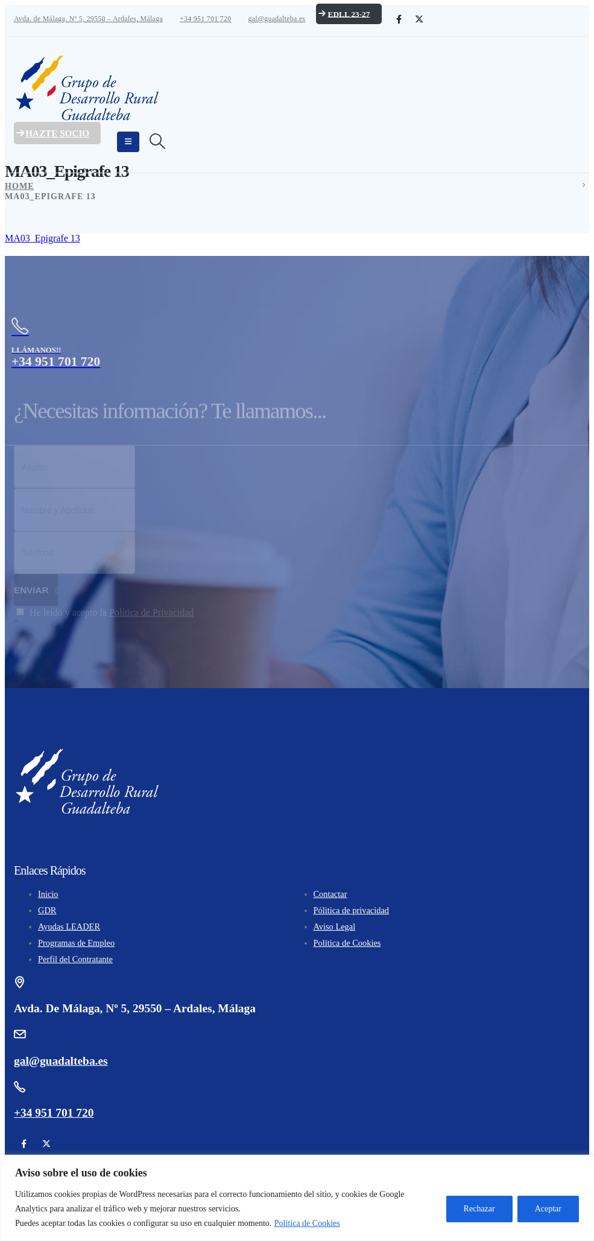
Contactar (330, 894)
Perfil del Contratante (75, 959)
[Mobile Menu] (128, 142)
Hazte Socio (51, 133)
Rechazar (479, 1208)
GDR (47, 910)
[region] (297, 1198)
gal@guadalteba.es (276, 18)
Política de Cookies (307, 1223)
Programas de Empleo (76, 943)
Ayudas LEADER (69, 926)
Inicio (48, 894)
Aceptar (548, 1208)
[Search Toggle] (157, 142)
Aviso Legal (335, 926)
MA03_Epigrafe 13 (42, 238)
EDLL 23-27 (343, 13)
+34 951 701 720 (206, 18)
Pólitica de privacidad (351, 910)
